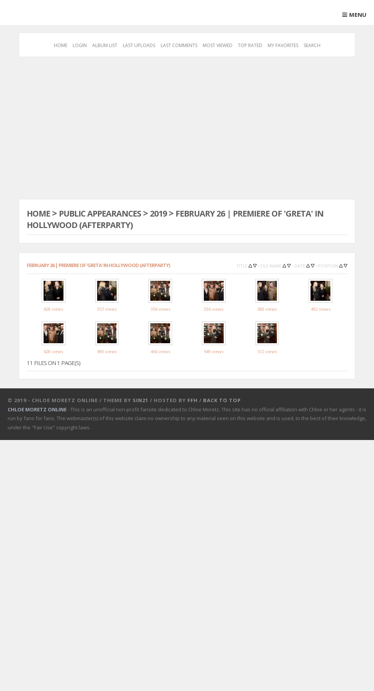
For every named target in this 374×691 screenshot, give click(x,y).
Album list (104, 45)
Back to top (222, 435)
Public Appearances (107, 213)
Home (60, 45)
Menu (357, 14)
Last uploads (139, 45)
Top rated (250, 45)
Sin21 (140, 435)
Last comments (179, 45)
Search (312, 45)
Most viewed (218, 45)
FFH (192, 435)
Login (80, 45)
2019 (172, 213)
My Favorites (283, 45)
